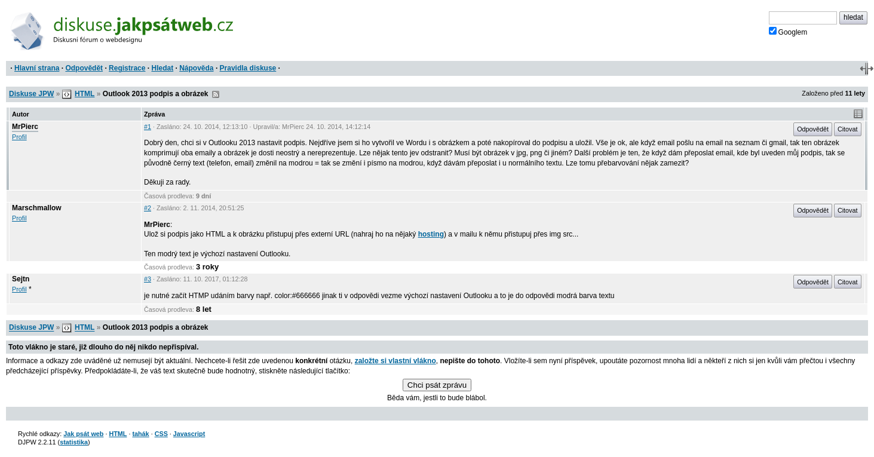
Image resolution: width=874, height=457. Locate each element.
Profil (19, 136)
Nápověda (196, 68)
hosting (431, 234)
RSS (215, 94)
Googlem (788, 31)
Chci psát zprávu (437, 385)
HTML (84, 94)
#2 (147, 207)
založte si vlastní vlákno (395, 361)
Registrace (127, 68)
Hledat (162, 68)
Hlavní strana (36, 68)
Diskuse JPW (31, 94)
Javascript (189, 433)
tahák (140, 433)
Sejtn (20, 279)
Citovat (848, 129)
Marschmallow (37, 208)
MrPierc (25, 126)
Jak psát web (83, 433)
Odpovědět (84, 68)
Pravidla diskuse (248, 68)
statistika (74, 442)
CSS (161, 433)
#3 (147, 279)
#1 (147, 126)
